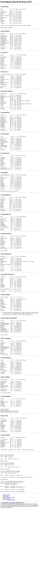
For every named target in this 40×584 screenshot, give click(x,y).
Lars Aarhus (12, 577)
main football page (11, 575)
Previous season (6, 570)
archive (8, 573)
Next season (6, 571)
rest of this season (11, 572)
